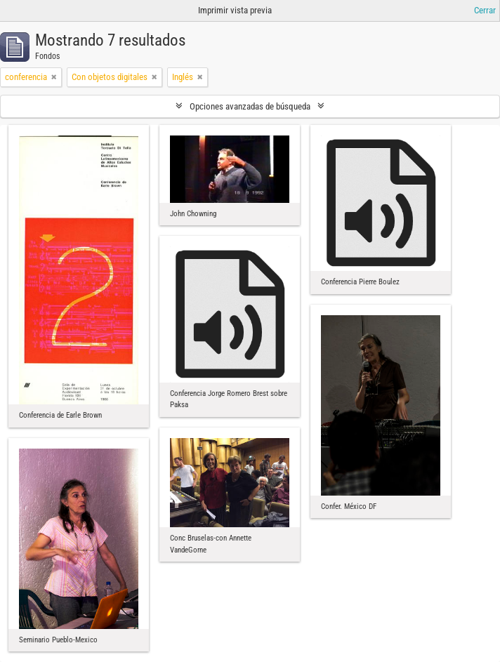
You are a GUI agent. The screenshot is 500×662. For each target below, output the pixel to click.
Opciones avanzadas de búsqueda (250, 106)
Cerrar (485, 10)
